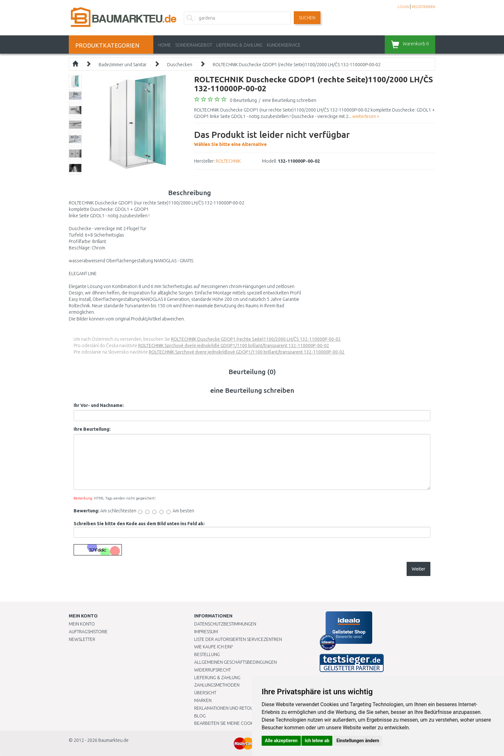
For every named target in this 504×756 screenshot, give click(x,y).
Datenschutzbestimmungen (225, 623)
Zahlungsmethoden (216, 685)
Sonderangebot (193, 45)
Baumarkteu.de (113, 740)
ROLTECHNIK (228, 161)
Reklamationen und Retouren (227, 708)
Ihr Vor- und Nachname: (99, 405)
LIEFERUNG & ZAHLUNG (239, 45)
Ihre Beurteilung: (92, 429)
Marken (203, 700)
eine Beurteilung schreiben (289, 100)
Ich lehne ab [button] (317, 740)
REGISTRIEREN (423, 7)
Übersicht (205, 692)
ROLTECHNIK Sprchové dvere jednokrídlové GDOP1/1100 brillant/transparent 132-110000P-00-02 (247, 352)
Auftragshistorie (88, 631)
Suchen (307, 17)
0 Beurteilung (243, 100)
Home (164, 45)
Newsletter (82, 639)
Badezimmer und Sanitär (123, 64)
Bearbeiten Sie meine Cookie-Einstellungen (242, 723)
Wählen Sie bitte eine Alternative (272, 137)
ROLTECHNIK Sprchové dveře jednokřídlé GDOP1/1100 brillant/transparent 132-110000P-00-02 (233, 345)
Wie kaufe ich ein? (213, 646)
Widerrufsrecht (212, 669)
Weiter (418, 569)
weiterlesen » (365, 116)
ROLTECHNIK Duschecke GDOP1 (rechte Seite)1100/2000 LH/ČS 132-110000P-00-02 (297, 64)
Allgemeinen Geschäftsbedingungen (235, 662)
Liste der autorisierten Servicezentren (238, 639)
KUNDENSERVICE (284, 45)
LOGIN (403, 7)
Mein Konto (82, 623)
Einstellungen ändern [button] (358, 740)
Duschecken (179, 64)
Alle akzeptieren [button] (281, 740)
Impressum (206, 631)
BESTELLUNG (207, 654)
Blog (200, 715)
